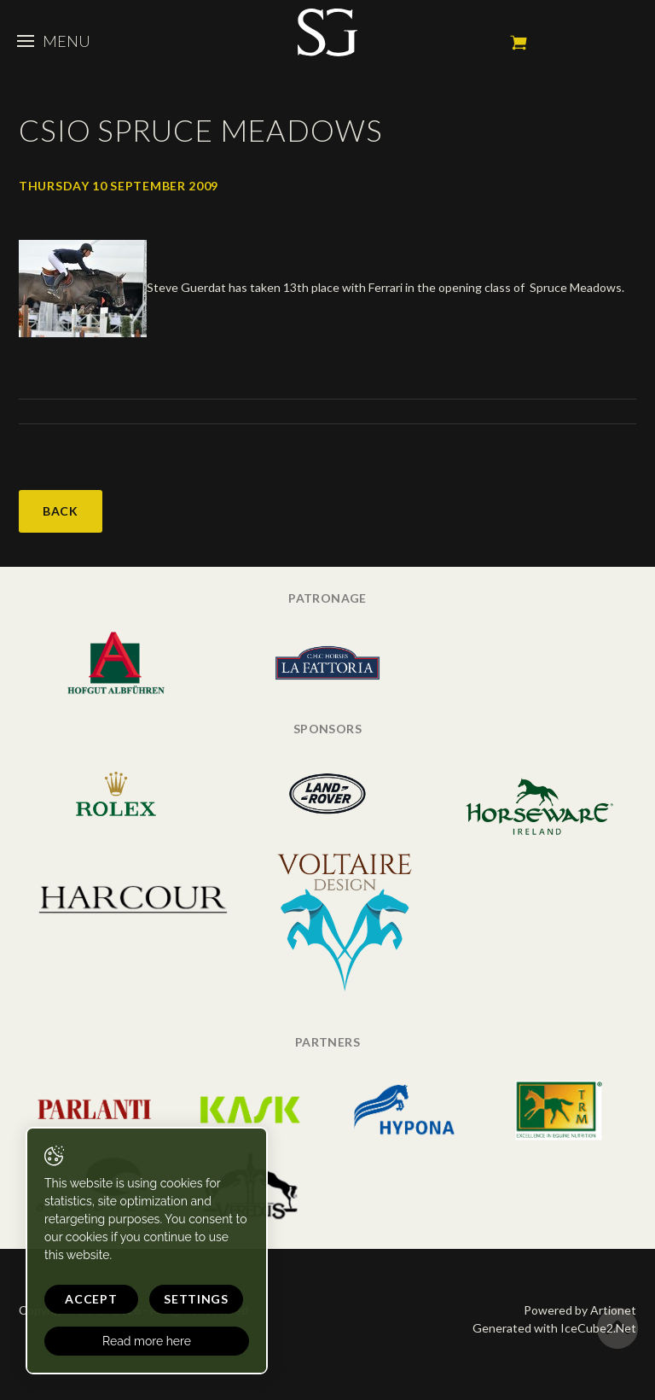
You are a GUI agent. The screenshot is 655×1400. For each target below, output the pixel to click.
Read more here (146, 1341)
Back (60, 511)
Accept (91, 1299)
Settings (196, 1299)
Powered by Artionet (580, 1310)
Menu (53, 41)
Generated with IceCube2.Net (554, 1328)
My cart (518, 42)
